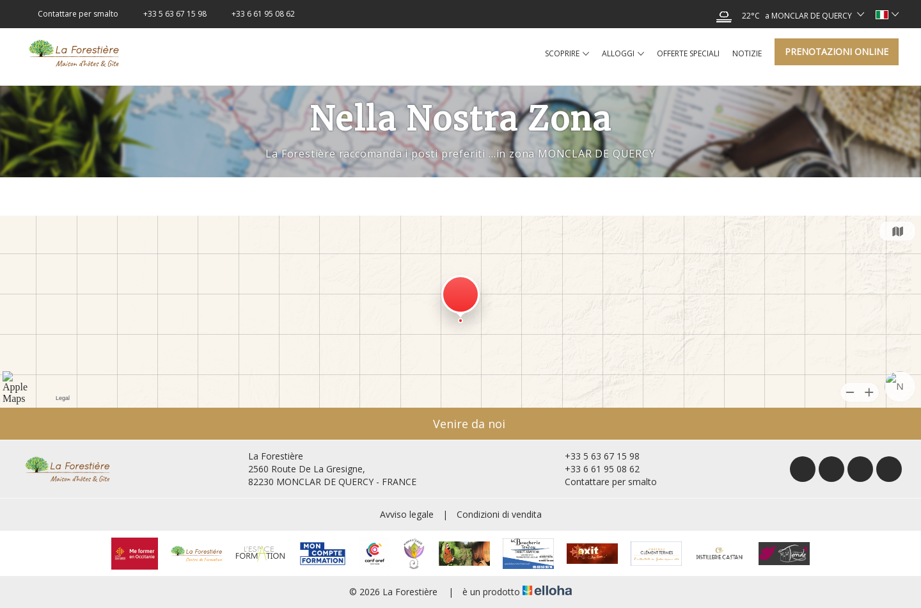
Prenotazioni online (836, 51)
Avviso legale (407, 514)
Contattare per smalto (603, 482)
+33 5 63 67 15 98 (595, 456)
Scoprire (567, 53)
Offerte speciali (688, 53)
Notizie (747, 53)
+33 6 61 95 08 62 (595, 469)
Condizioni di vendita (499, 514)
